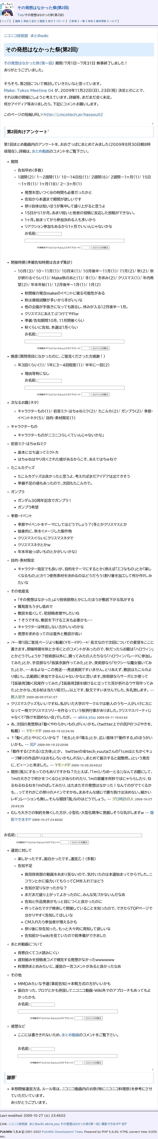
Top (20, 14)
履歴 (42, 21)
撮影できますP (111, 1123)
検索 (90, 21)
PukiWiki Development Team (62, 1132)
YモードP (34, 731)
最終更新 (101, 21)
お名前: (31, 233)
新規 (74, 21)
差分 (34, 21)
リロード (60, 21)
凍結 (26, 21)
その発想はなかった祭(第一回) (29, 63)
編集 (17, 21)
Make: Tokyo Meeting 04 (28, 90)
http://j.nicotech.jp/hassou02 (73, 114)
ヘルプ (113, 21)
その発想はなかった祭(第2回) (43, 8)
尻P (33, 744)
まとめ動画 (40, 151)
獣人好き (18, 697)
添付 (50, 21)
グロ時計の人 (123, 799)
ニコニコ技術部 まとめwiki (26, 35)
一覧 (82, 21)
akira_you (87, 717)
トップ (5, 21)
